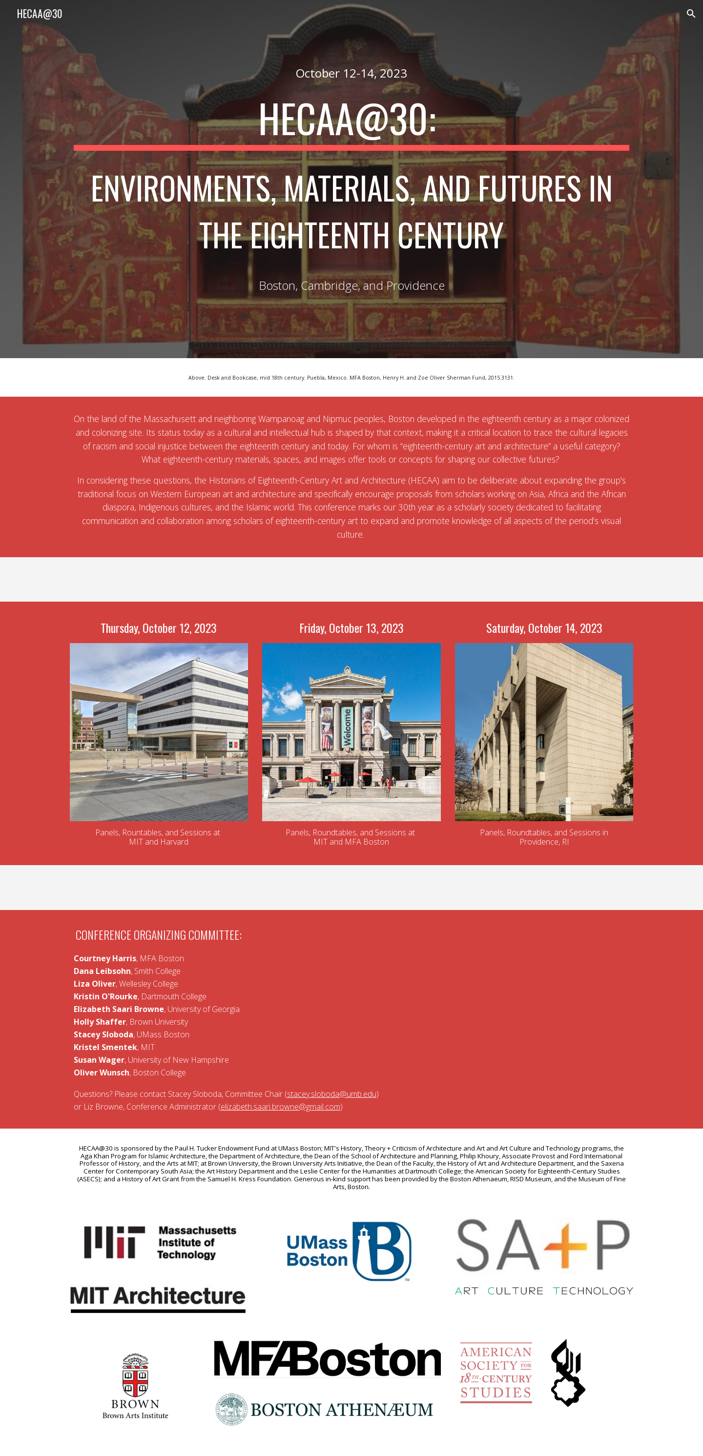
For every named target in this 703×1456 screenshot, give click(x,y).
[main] (351, 73)
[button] (691, 13)
